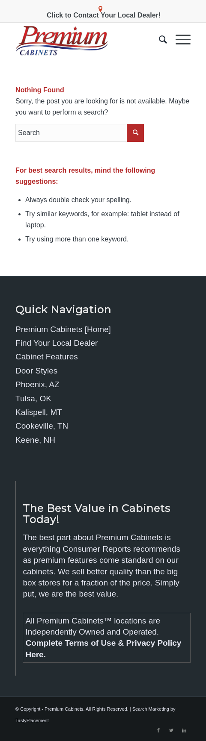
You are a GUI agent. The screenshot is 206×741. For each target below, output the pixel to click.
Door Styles (36, 370)
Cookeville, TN (41, 425)
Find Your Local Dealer (56, 342)
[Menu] (179, 40)
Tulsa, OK (33, 398)
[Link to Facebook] (158, 730)
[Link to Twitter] (171, 730)
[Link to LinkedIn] (184, 730)
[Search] (158, 40)
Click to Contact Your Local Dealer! (104, 15)
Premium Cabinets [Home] (63, 329)
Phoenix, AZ (37, 384)
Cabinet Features (46, 356)
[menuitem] (158, 40)
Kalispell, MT (38, 412)
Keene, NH (35, 439)
